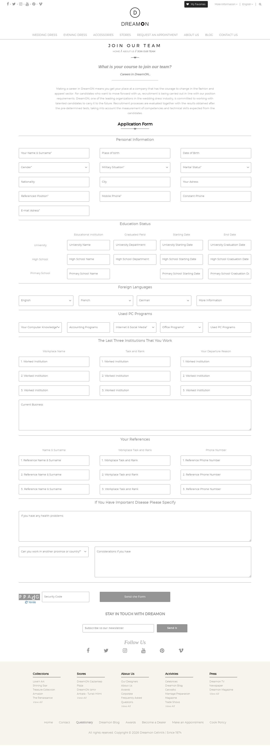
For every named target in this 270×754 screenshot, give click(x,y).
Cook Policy (218, 722)
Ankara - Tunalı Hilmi (89, 694)
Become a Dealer (154, 722)
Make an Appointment (188, 722)
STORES (125, 35)
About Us (126, 685)
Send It (172, 628)
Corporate (127, 694)
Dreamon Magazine (221, 689)
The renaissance (43, 698)
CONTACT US (228, 35)
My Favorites (195, 4)
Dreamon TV (217, 681)
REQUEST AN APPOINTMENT (157, 35)
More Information (226, 4)
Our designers (129, 681)
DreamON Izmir (86, 689)
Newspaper (216, 685)
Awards (125, 689)
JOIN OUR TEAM (146, 51)
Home (48, 722)
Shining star (40, 685)
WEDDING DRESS (44, 35)
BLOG (209, 35)
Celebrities (171, 681)
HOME (116, 51)
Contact (64, 722)
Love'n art (38, 681)
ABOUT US (191, 35)
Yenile (30, 602)
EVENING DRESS (75, 35)
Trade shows (172, 702)
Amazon (38, 694)
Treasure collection (44, 689)
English (247, 4)
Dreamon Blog (174, 685)
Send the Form (135, 596)
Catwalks (170, 689)
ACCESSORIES (103, 35)
